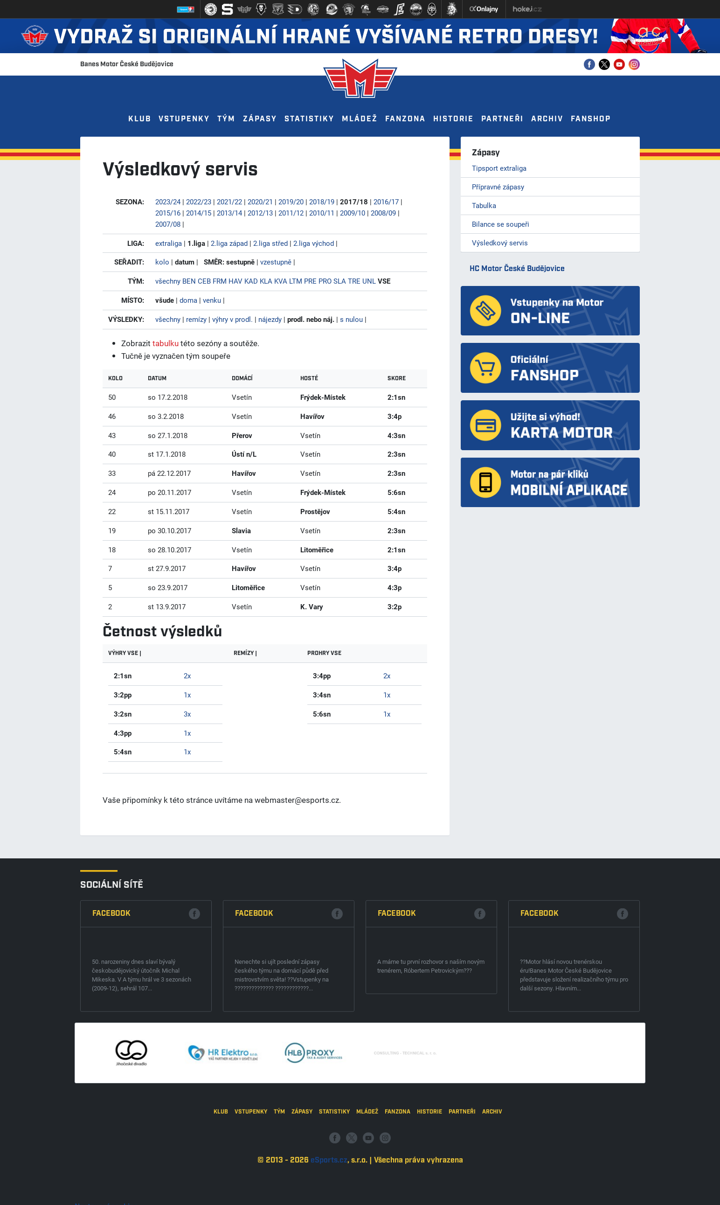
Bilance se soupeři (500, 224)
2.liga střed (270, 243)
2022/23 (198, 201)
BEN (189, 281)
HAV (235, 281)
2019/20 (291, 201)
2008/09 (383, 212)
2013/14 (229, 212)
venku (212, 300)
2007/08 (167, 224)
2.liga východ (313, 243)
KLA (266, 281)
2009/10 (352, 212)
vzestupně (275, 261)
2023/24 (167, 201)
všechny (167, 281)
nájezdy (270, 319)
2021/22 (229, 201)
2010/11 (321, 212)
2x (187, 675)
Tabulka (484, 205)
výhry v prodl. (232, 319)
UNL (369, 281)
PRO (325, 281)
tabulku (165, 343)
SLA (339, 281)
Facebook (111, 1010)
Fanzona (405, 119)
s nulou (351, 319)
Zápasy (260, 119)
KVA (280, 281)
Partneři (502, 119)
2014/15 (198, 212)
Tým (226, 119)
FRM (220, 281)
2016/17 (386, 201)
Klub (139, 119)
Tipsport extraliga (499, 168)
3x (187, 713)
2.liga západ (229, 243)
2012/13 (260, 212)
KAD (251, 281)
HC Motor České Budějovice (517, 269)
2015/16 (167, 212)
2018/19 (321, 201)
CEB (204, 281)
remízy (196, 319)
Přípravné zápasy (498, 186)
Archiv (547, 119)
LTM (295, 281)
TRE (354, 281)
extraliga (168, 243)
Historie (453, 119)
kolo (162, 261)
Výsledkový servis (500, 242)
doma (188, 300)
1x (187, 694)
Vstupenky (184, 119)
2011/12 (291, 212)
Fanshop (591, 119)
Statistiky (309, 119)
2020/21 (260, 201)
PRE (310, 281)
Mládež (360, 119)
